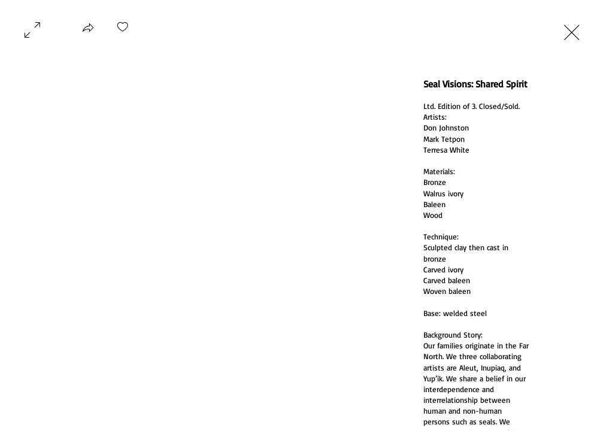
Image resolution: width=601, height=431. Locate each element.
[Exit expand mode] (571, 31)
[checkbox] (122, 31)
